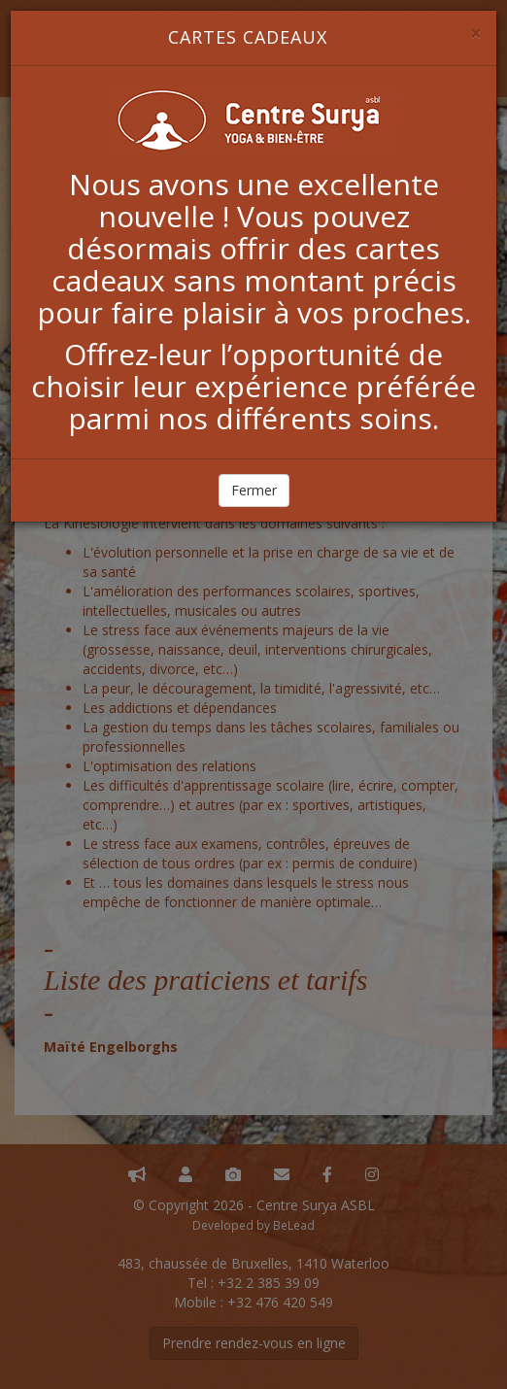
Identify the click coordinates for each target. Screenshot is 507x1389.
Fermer (254, 490)
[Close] (476, 33)
